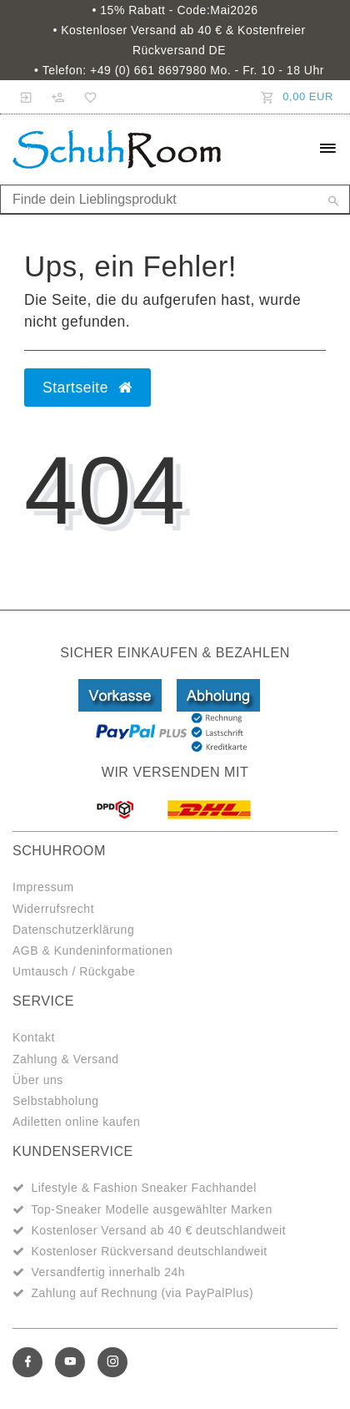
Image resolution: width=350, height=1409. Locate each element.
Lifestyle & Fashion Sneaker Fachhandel (143, 1187)
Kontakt (33, 1037)
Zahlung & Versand (65, 1059)
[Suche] (333, 202)
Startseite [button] (87, 387)
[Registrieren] (58, 97)
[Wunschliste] (87, 97)
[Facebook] (27, 1362)
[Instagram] (113, 1362)
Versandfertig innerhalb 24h (108, 1272)
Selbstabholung (55, 1100)
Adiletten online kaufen (76, 1121)
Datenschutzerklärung (73, 929)
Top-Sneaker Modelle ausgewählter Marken (151, 1209)
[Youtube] (70, 1362)
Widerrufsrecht (53, 908)
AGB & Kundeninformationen (92, 950)
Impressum (43, 887)
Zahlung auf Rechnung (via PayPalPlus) (142, 1293)
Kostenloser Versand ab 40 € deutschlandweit (158, 1230)
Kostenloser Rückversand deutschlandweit (149, 1251)
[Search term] (175, 199)
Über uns (37, 1080)
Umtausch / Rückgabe (73, 971)
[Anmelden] (26, 97)
